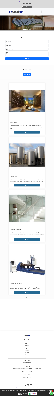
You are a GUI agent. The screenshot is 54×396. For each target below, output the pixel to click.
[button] (26, 297)
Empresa (27, 348)
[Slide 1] (27, 29)
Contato (27, 355)
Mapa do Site (27, 357)
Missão (27, 350)
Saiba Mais (27, 74)
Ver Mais (27, 132)
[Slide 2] (30, 29)
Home (27, 345)
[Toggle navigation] (43, 11)
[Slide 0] (24, 29)
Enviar (27, 58)
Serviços (27, 352)
